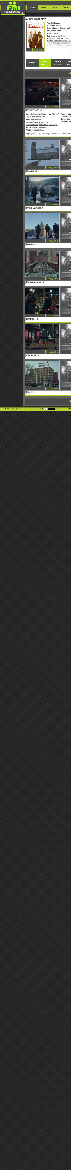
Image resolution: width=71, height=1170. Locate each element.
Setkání (30, 319)
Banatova (42, 127)
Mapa (54, 7)
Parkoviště (32, 110)
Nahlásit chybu (10, 409)
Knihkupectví (34, 282)
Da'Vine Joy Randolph (48, 125)
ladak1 (41, 130)
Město (30, 244)
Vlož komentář (55, 133)
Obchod (31, 355)
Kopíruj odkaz (31, 133)
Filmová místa (45, 62)
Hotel (29, 392)
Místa (43, 7)
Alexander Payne (59, 36)
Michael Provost (53, 43)
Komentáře (43, 133)
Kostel (30, 171)
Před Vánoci (33, 207)
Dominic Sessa (32, 125)
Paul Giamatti (57, 38)
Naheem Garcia (60, 41)
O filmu (32, 63)
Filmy (32, 7)
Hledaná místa (57, 62)
